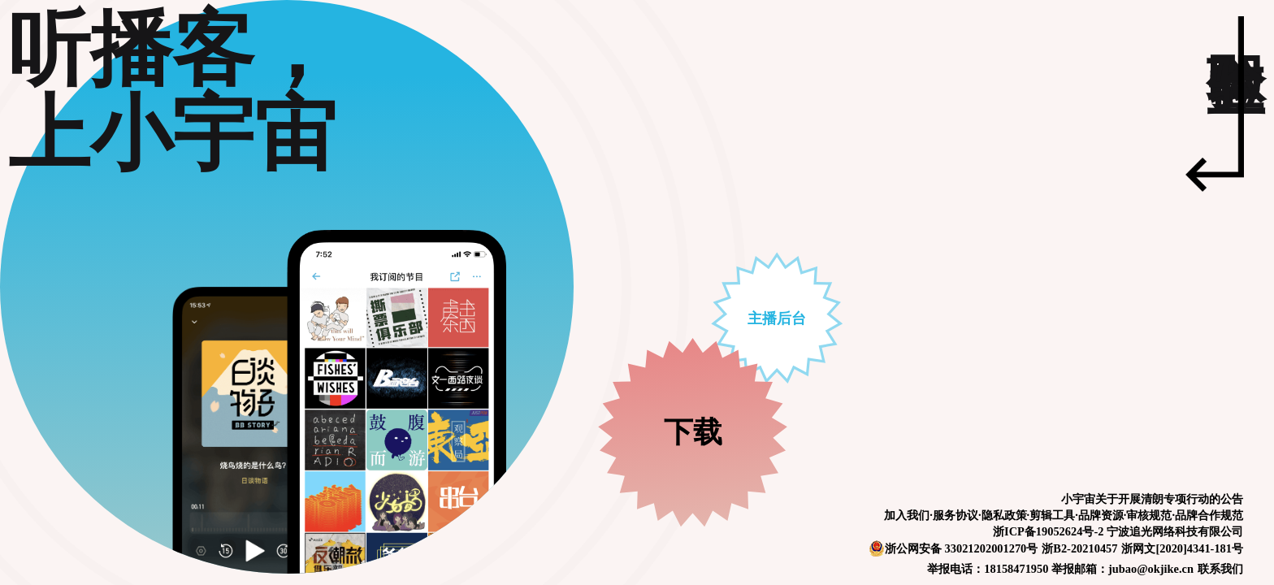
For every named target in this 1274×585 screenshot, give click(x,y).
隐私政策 (1004, 515)
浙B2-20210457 (1079, 548)
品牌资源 (1101, 515)
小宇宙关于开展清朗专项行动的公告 (1152, 498)
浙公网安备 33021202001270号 (953, 548)
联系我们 (1220, 568)
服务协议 (955, 515)
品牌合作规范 (1209, 515)
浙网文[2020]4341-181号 (1182, 548)
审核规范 (1149, 515)
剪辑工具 (1052, 515)
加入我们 (907, 515)
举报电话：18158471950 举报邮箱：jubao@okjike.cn (1060, 568)
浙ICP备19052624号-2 (1048, 531)
